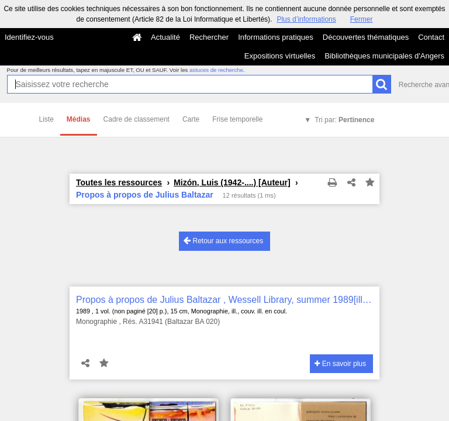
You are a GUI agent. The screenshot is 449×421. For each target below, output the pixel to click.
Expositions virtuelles (279, 55)
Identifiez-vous (29, 37)
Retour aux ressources (223, 240)
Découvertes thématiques (366, 37)
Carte (190, 119)
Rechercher (209, 37)
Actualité (165, 37)
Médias (79, 119)
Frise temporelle (237, 119)
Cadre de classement (136, 119)
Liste (46, 119)
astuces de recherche (216, 70)
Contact (431, 37)
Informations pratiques (275, 37)
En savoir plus (340, 364)
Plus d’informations (306, 19)
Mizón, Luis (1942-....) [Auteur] (232, 182)
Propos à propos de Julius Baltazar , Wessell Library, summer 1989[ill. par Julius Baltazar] (224, 300)
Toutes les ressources (119, 182)
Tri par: (344, 120)
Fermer (361, 19)
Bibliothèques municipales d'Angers (384, 55)
